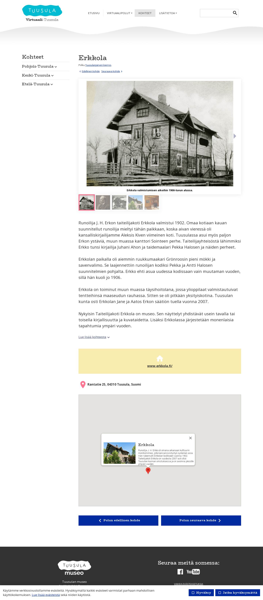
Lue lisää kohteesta (95, 337)
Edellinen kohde (89, 71)
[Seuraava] (234, 136)
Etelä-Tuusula (38, 84)
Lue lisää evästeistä (46, 595)
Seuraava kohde (112, 71)
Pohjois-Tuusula (40, 66)
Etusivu (94, 13)
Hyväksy (201, 592)
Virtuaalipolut (120, 14)
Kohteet (145, 13)
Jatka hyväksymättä (237, 592)
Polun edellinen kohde (118, 520)
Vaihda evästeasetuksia (188, 584)
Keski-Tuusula (38, 75)
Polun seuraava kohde (201, 520)
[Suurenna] (160, 136)
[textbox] (216, 13)
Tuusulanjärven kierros (98, 65)
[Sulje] (190, 438)
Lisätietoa (168, 14)
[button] (45, 65)
